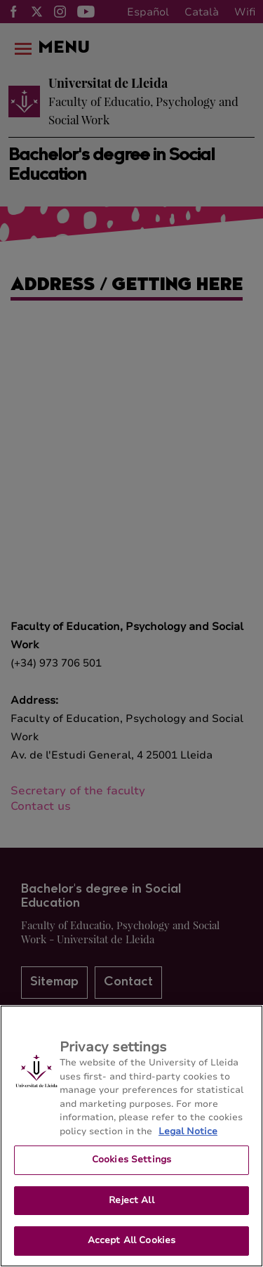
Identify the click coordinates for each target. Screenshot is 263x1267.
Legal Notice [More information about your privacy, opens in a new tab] (188, 1131)
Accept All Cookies (131, 1240)
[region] (131, 1136)
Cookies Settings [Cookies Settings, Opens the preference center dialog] (131, 1159)
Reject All (131, 1200)
